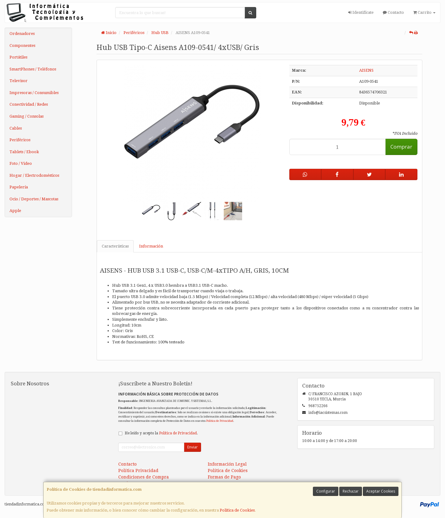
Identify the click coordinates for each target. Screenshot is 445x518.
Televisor (19, 80)
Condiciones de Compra (143, 477)
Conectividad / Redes (29, 104)
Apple (15, 210)
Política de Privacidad (219, 420)
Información (151, 246)
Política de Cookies (237, 510)
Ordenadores (22, 33)
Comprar (401, 146)
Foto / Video (21, 163)
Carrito (424, 12)
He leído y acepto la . (161, 433)
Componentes (22, 45)
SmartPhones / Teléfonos (33, 69)
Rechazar (351, 491)
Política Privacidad (138, 470)
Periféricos (20, 140)
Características (115, 246)
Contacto (393, 12)
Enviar (192, 447)
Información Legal (227, 464)
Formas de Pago (224, 477)
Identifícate (361, 12)
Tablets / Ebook (24, 151)
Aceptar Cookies (380, 491)
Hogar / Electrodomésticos (34, 175)
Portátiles (18, 57)
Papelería (19, 187)
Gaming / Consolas (27, 116)
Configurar (325, 491)
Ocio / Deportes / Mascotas (34, 199)
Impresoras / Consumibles (34, 92)
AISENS (366, 70)
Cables (16, 128)
